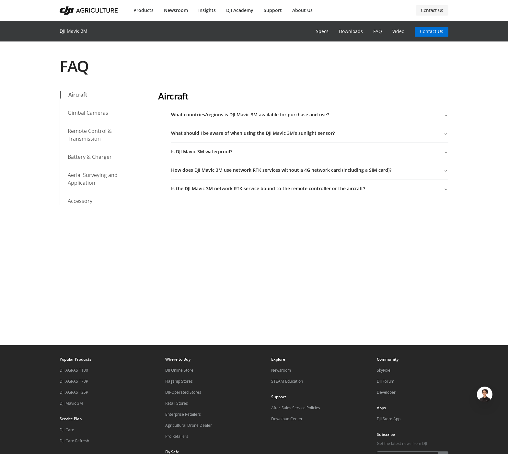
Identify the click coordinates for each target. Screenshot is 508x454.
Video (398, 31)
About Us (302, 10)
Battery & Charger (86, 157)
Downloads (351, 31)
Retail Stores (176, 403)
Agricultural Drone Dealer (188, 425)
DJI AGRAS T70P (74, 381)
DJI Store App (388, 419)
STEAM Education (287, 381)
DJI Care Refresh (74, 441)
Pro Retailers (176, 436)
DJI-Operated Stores (183, 392)
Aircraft (74, 95)
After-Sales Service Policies (295, 408)
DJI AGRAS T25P (74, 392)
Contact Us (431, 31)
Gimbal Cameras (84, 113)
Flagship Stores (179, 381)
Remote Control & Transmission (86, 135)
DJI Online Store (179, 370)
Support (273, 10)
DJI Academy (239, 10)
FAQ (377, 31)
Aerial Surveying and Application (89, 179)
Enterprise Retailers (183, 414)
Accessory (76, 201)
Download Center (287, 419)
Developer (386, 392)
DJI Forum (385, 381)
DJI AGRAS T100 (74, 370)
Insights (207, 10)
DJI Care (67, 430)
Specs (322, 31)
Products (143, 10)
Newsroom (176, 10)
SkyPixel (384, 370)
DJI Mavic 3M (73, 31)
